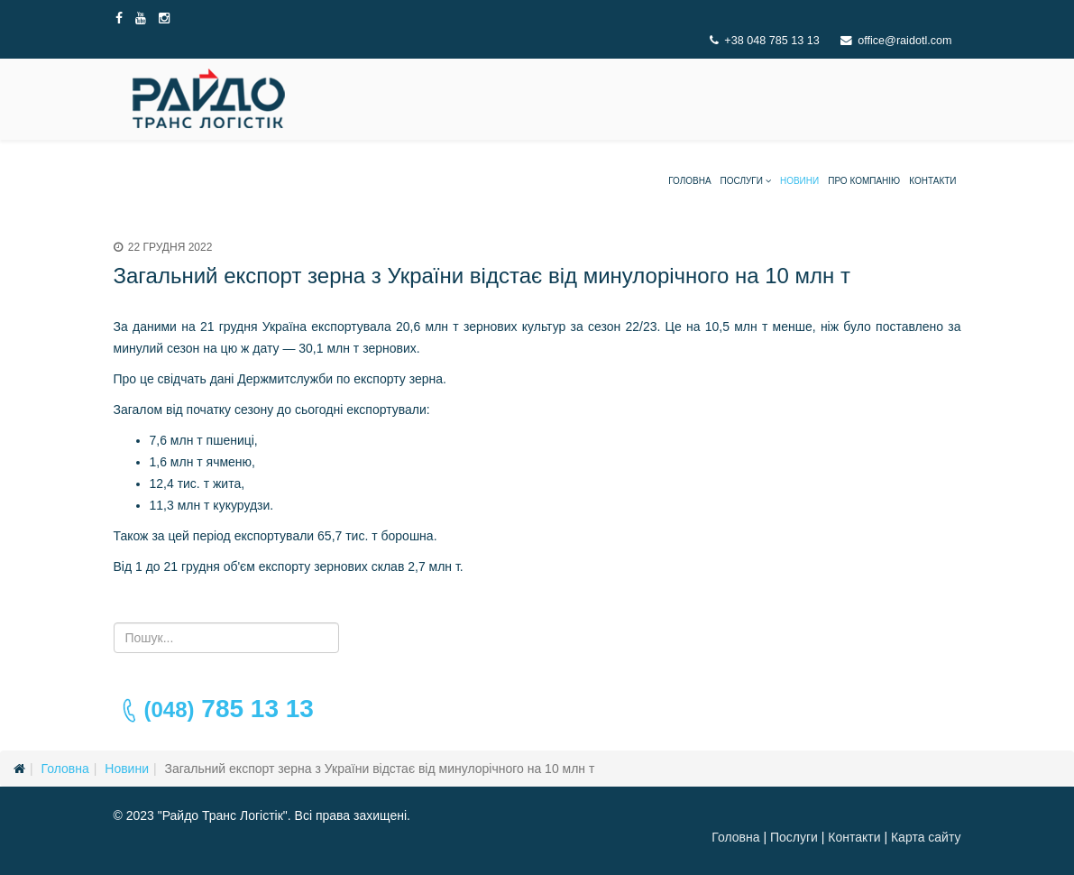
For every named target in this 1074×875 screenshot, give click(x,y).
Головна (689, 181)
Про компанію (864, 181)
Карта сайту (926, 837)
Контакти (932, 181)
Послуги (742, 181)
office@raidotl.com (904, 40)
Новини (799, 181)
